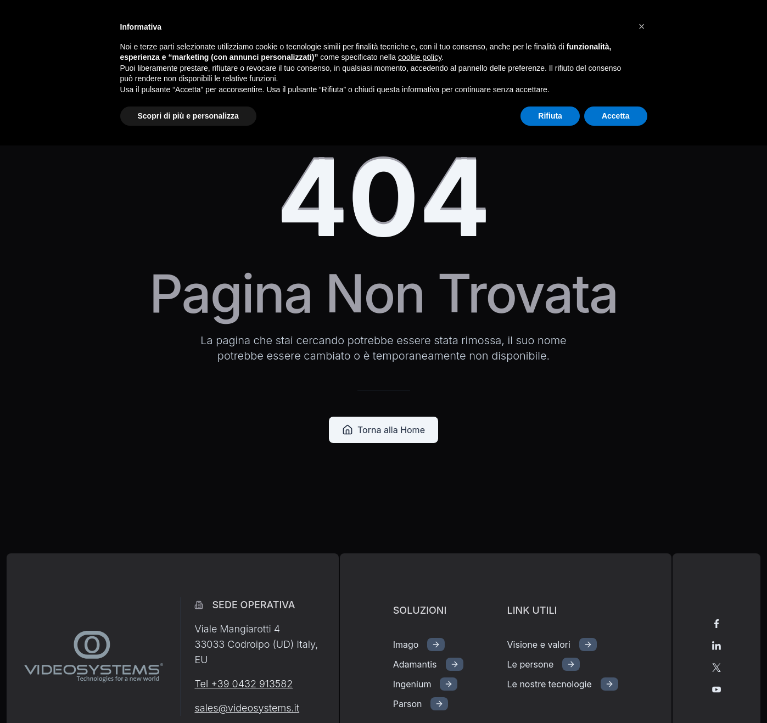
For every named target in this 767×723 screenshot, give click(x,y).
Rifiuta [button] (550, 115)
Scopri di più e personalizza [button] (188, 115)
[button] (642, 26)
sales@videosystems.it (246, 708)
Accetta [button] (616, 115)
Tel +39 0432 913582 (243, 684)
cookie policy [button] (419, 57)
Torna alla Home (383, 429)
